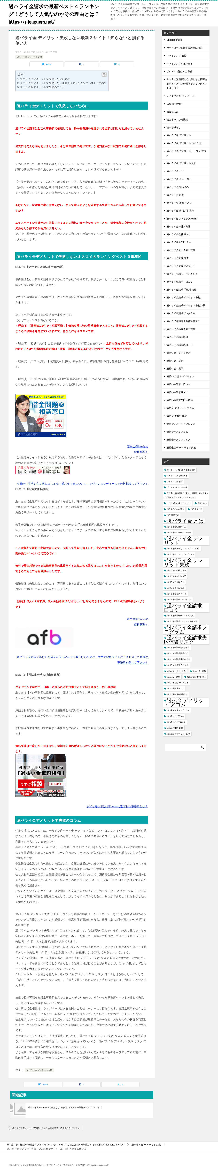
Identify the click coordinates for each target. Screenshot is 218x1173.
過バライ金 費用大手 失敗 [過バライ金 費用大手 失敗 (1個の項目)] (178, 665)
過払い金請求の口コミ (178, 384)
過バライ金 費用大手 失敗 (180, 210)
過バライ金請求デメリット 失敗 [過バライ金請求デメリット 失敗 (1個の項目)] (180, 616)
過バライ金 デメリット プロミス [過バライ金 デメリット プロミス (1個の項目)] (180, 554)
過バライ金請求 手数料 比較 (182, 289)
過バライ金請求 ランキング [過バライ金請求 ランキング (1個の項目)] (179, 599)
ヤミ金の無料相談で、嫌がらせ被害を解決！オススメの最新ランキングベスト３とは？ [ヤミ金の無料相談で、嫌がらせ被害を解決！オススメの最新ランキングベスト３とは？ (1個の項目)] (186, 495)
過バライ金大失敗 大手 (179, 242)
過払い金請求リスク (177, 392)
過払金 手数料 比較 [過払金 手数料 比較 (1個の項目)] (175, 728)
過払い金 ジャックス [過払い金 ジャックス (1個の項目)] (176, 671)
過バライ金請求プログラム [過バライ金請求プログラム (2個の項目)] (185, 629)
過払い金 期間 (175, 368)
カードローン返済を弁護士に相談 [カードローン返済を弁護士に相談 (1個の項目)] (181, 470)
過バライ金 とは (175, 171)
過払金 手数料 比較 (177, 416)
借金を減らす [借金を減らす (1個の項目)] (196, 509)
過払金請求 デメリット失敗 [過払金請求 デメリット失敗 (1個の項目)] (178, 734)
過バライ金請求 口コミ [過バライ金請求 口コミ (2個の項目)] (185, 607)
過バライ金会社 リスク (179, 234)
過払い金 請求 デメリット (180, 376)
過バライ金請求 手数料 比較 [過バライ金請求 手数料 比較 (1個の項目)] (178, 659)
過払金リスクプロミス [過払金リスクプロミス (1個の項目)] (176, 722)
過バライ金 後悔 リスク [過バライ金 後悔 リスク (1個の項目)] (177, 594)
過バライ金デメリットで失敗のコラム (42, 87)
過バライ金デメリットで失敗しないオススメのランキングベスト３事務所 (63, 83)
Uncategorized (174, 39)
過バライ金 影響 (175, 195)
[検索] (185, 747)
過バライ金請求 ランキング (182, 273)
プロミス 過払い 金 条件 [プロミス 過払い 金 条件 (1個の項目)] (177, 487)
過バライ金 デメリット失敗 (29, 57)
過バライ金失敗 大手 (178, 258)
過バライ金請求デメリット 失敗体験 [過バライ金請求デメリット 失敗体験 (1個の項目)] (182, 621)
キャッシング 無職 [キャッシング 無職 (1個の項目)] (174, 482)
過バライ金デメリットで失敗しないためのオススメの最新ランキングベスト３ (65, 1107)
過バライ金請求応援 (177, 337)
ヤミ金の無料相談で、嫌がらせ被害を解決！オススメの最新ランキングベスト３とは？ (187, 83)
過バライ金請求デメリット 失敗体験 (186, 305)
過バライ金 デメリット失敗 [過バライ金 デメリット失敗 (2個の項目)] (184, 562)
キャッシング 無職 (176, 55)
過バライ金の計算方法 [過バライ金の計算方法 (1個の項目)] (176, 527)
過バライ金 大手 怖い (179, 179)
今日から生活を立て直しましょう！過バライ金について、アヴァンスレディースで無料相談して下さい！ (82, 483)
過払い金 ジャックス (178, 352)
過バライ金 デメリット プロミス (184, 143)
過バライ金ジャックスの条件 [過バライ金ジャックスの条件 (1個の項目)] (179, 532)
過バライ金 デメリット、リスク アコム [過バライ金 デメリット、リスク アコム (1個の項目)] (183, 549)
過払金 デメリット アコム (180, 408)
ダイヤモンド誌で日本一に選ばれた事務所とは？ (117, 806)
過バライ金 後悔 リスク (179, 202)
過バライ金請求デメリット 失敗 (184, 297)
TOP (67, 1144)
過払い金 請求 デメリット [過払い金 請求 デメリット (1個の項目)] (178, 683)
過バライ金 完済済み (178, 187)
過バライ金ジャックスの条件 (182, 218)
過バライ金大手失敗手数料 (181, 250)
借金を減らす (174, 127)
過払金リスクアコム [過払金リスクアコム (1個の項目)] (175, 716)
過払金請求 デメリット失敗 (181, 447)
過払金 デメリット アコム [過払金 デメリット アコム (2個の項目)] (184, 702)
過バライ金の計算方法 (178, 226)
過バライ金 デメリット (179, 135)
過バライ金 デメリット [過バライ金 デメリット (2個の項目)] (184, 540)
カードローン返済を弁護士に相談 (184, 47)
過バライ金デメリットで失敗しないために (45, 78)
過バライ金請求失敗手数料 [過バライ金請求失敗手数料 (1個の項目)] (178, 648)
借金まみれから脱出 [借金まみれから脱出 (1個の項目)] (175, 509)
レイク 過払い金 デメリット (182, 96)
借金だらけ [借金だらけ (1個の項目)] (202, 503)
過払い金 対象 (175, 360)
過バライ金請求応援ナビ (180, 345)
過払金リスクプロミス (178, 439)
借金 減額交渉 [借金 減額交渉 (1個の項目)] (173, 515)
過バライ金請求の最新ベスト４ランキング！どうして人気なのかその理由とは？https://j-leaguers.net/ (56, 13)
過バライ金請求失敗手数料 (181, 329)
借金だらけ (172, 111)
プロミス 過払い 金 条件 (179, 71)
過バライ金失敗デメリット (181, 266)
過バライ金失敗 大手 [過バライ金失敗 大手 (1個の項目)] (175, 582)
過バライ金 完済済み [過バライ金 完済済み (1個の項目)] (175, 588)
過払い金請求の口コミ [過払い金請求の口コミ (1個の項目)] (196, 677)
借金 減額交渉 (174, 103)
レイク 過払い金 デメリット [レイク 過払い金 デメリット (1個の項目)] (178, 503)
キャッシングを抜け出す (180, 63)
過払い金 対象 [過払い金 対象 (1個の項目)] (199, 671)
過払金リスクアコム (177, 431)
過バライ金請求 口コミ (180, 281)
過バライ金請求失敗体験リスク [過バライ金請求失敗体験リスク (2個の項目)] (185, 639)
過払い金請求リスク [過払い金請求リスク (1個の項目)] (175, 688)
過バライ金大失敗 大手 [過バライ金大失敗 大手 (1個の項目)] (176, 576)
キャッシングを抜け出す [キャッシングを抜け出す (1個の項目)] (177, 476)
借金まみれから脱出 (177, 119)
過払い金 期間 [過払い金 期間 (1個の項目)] (173, 677)
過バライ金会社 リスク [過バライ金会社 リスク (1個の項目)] (176, 570)
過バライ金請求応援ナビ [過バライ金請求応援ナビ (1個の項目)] (177, 653)
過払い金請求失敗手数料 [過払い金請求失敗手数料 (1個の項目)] (177, 694)
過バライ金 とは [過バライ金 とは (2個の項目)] (185, 520)
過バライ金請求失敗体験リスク (183, 321)
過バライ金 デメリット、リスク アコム (186, 153)
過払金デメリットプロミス (181, 423)
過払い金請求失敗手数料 (180, 400)
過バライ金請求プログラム (181, 313)
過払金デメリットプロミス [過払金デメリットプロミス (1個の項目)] (178, 710)
